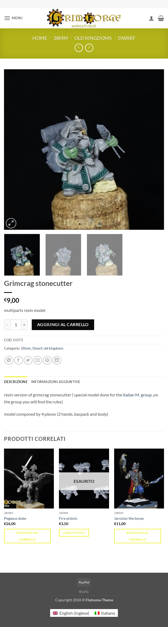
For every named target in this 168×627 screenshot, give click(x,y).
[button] (13, 18)
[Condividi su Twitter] (28, 360)
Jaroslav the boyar (129, 518)
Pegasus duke (15, 518)
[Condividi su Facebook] (18, 360)
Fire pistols (68, 518)
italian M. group (137, 394)
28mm (61, 38)
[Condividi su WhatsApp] (9, 360)
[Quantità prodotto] (15, 324)
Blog (84, 592)
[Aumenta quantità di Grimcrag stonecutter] (24, 324)
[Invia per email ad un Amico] (37, 360)
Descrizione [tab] (15, 382)
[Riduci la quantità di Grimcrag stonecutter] (7, 324)
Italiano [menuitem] (108, 612)
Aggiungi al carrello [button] (27, 536)
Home (40, 38)
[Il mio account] (151, 18)
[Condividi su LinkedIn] (57, 360)
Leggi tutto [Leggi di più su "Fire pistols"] (74, 532)
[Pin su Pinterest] (47, 360)
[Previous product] (89, 48)
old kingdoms (93, 38)
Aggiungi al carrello (63, 324)
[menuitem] (71, 613)
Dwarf (126, 38)
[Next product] (79, 48)
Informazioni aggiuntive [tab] (55, 382)
